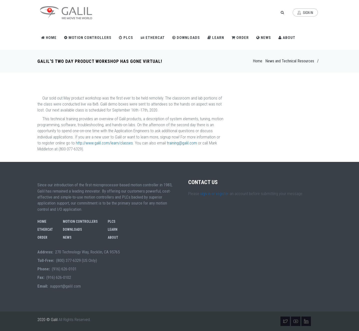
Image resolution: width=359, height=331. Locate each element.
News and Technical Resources (289, 61)
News (263, 37)
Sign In (305, 13)
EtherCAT (153, 37)
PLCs (126, 37)
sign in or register (214, 193)
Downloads (186, 37)
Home (49, 37)
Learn (215, 37)
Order (240, 37)
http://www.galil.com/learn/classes (104, 142)
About (286, 37)
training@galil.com (182, 142)
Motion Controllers (87, 37)
